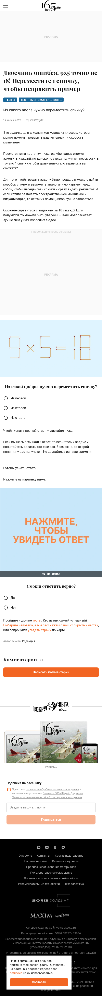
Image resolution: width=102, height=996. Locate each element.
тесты (37, 620)
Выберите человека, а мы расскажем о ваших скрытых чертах (50, 625)
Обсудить (35, 120)
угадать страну (40, 630)
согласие (16, 973)
